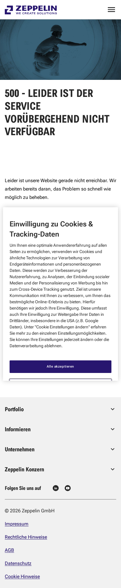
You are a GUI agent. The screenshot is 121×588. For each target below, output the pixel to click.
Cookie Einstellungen (60, 374)
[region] (60, 294)
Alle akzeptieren (60, 356)
